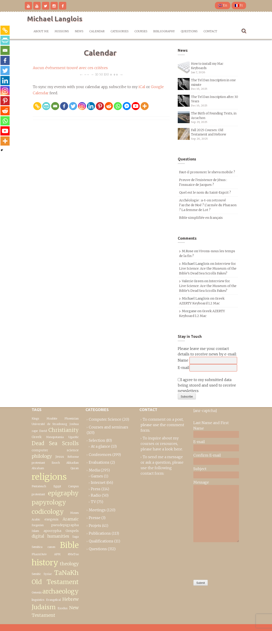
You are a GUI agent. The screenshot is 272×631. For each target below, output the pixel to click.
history (45, 562)
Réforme (73, 456)
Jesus (60, 457)
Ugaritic (73, 437)
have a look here (167, 449)
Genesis (37, 592)
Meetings (97, 510)
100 (106, 74)
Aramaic (71, 519)
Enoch (56, 462)
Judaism (44, 607)
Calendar (97, 31)
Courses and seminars (108, 427)
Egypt (57, 486)
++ (115, 74)
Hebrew (70, 599)
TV (93, 501)
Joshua (74, 424)
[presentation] (212, 559)
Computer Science (105, 419)
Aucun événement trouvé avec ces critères (70, 67)
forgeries (38, 525)
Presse (94, 517)
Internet (98, 482)
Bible (69, 545)
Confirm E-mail (207, 455)
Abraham (38, 468)
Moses (74, 513)
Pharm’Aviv (39, 554)
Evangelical (53, 599)
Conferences (100, 454)
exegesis (51, 519)
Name (183, 360)
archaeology (60, 591)
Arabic (36, 519)
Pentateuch (39, 486)
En (222, 5)
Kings (35, 418)
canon (51, 547)
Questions (189, 31)
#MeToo (73, 554)
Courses (140, 31)
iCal (142, 86)
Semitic (36, 574)
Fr (239, 5)
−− (86, 74)
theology (69, 563)
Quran (74, 468)
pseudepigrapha (65, 525)
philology (42, 456)
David (43, 431)
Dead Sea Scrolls (55, 443)
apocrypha (52, 531)
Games (97, 476)
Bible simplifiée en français (201, 218)
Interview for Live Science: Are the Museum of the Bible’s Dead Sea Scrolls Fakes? (207, 268)
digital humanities (50, 536)
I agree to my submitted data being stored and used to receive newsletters (207, 385)
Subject (199, 468)
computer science (55, 450)
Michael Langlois (54, 19)
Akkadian (72, 462)
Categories (119, 31)
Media (94, 470)
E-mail (183, 367)
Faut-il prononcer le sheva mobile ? (207, 172)
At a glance (100, 446)
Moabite (52, 418)
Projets (95, 525)
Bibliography (164, 31)
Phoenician (71, 418)
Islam (35, 531)
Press (95, 489)
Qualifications (101, 541)
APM (57, 554)
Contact (210, 31)
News (79, 31)
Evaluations (99, 462)
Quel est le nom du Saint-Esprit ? (205, 192)
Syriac (48, 574)
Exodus (62, 608)
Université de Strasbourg (49, 424)
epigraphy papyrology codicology (55, 502)
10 (96, 74)
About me (41, 31)
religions (49, 476)
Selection (97, 440)
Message (201, 482)
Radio (96, 495)
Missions (62, 31)
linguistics (38, 599)
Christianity (63, 430)
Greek (37, 437)
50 (101, 74)
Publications (100, 533)
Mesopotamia (55, 437)
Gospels (72, 531)
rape (35, 431)
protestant (38, 462)
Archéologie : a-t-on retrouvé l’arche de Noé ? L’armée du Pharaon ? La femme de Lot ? (207, 205)
